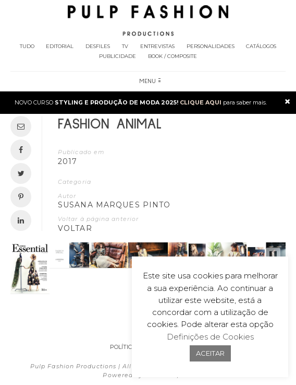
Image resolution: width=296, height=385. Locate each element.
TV (125, 46)
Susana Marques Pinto (114, 204)
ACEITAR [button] (210, 353)
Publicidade (117, 56)
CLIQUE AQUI (200, 102)
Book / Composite (172, 56)
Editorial (59, 46)
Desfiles (97, 46)
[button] (273, 255)
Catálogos (261, 46)
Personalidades (211, 46)
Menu (150, 81)
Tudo (27, 46)
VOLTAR (75, 228)
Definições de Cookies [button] (210, 337)
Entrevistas (157, 46)
